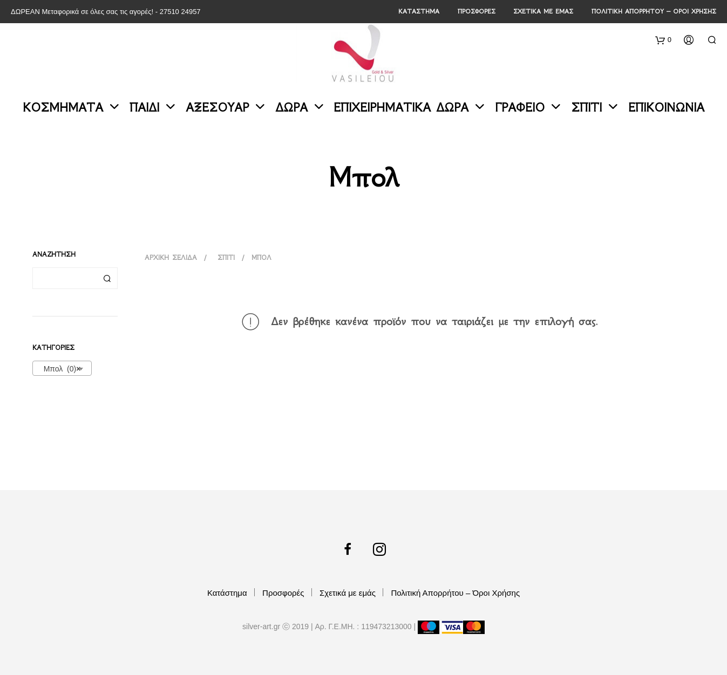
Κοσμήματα (63, 107)
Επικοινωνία (666, 107)
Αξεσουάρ (217, 107)
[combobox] (62, 368)
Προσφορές (476, 11)
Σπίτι (586, 107)
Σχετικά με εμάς (543, 11)
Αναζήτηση (107, 278)
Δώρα (291, 107)
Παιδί (144, 107)
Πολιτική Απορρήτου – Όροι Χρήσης (654, 11)
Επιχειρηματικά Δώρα (401, 107)
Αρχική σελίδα (171, 257)
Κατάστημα (418, 11)
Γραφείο (520, 107)
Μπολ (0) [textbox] (58, 368)
